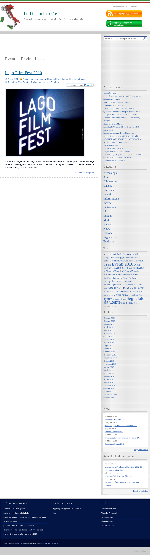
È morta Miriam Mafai (112, 124)
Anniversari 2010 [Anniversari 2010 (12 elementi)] (131, 254)
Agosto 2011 (108, 342)
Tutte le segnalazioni (140, 491)
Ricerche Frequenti (109, 513)
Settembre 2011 (109, 339)
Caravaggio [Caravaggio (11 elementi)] (118, 257)
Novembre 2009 (110, 394)
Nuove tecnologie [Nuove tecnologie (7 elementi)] (131, 295)
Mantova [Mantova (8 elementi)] (128, 281)
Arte (105, 177)
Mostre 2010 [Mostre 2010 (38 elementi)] (117, 288)
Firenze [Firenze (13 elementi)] (134, 274)
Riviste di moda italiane (113, 148)
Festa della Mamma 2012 (113, 105)
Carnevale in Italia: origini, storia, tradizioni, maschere (25, 517)
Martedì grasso (109, 93)
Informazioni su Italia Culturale (125, 7)
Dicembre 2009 (109, 391)
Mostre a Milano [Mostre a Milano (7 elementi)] (120, 292)
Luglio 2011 (108, 345)
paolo (5, 525)
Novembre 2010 (110, 358)
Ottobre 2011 (108, 336)
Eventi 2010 (13, 82)
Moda (106, 220)
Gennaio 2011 (109, 351)
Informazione (111, 198)
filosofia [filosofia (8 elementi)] (126, 274)
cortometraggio (79, 79)
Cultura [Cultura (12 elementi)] (107, 264)
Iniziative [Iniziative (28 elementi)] (118, 281)
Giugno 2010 (108, 373)
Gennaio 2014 (109, 318)
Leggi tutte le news (141, 450)
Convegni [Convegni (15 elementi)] (139, 260)
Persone (108, 233)
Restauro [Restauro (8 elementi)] (116, 299)
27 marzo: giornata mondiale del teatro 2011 (123, 438)
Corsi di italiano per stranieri (22, 525)
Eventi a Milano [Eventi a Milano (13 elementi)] (122, 271)
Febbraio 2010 (109, 385)
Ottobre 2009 (108, 398)
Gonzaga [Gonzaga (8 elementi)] (107, 281)
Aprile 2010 (108, 379)
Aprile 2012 (108, 327)
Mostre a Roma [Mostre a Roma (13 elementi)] (135, 291)
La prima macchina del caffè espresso (118, 133)
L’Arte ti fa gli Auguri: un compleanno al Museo (123, 154)
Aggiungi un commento (33, 79)
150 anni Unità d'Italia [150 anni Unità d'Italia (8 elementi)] (113, 254)
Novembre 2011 (110, 333)
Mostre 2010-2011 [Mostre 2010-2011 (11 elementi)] (135, 288)
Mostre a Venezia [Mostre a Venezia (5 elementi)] (110, 295)
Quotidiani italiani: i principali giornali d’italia (122, 111)
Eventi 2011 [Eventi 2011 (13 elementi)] (120, 267)
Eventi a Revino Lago (32, 82)
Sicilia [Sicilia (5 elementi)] (123, 303)
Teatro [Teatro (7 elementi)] (136, 303)
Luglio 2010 (108, 370)
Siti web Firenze (110, 306)
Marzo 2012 (108, 330)
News (106, 228)
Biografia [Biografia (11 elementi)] (108, 257)
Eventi (58, 79)
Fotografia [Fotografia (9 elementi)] (117, 278)
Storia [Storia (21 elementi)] (129, 302)
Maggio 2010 (108, 376)
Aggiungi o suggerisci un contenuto (123, 23)
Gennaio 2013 (109, 321)
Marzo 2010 (108, 382)
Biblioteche (110, 181)
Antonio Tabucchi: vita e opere (116, 142)
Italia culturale (21, 543)
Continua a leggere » (84, 172)
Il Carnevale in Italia (21, 513)
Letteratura (109, 207)
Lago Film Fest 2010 (23, 72)
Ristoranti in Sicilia (108, 509)
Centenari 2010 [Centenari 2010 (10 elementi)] (117, 260)
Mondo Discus (107, 521)
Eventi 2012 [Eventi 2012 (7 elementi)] (132, 268)
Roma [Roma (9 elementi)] (123, 299)
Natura (107, 224)
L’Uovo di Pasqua (110, 145)
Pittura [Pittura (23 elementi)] (108, 298)
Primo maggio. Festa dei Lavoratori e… (119, 108)
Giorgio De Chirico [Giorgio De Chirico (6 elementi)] (130, 278)
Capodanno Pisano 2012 (114, 444)
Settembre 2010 (109, 364)
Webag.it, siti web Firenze (47, 543)
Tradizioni (109, 241)
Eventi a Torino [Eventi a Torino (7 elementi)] (116, 275)
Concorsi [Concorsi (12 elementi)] (128, 260)
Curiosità (108, 190)
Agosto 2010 (108, 367)
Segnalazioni (110, 237)
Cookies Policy (140, 551)
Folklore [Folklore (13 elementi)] (108, 277)
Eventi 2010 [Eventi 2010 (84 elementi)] (122, 264)
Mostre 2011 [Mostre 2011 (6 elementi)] (108, 292)
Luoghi (65, 79)
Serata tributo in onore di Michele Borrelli (120, 136)
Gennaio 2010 (109, 388)
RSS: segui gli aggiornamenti (126, 13)
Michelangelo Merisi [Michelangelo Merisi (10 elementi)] (113, 284)
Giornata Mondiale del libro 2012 (117, 157)
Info (54, 513)
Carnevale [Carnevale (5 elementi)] (128, 257)
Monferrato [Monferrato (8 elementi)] (128, 284)
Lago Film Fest (52, 82)
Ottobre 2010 (108, 361)
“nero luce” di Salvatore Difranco (117, 102)
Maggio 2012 (108, 324)
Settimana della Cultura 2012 (115, 160)
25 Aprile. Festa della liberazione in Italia (120, 114)
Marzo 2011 (108, 348)
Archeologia (110, 173)
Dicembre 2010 (109, 355)
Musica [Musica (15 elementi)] (120, 294)
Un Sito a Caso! (107, 526)
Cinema (50, 79)
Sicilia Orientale (107, 517)
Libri (106, 211)
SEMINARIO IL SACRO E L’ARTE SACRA (122, 139)
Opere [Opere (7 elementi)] (141, 295)
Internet (107, 203)
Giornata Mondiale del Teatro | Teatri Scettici (21, 530)
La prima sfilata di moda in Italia (116, 151)
